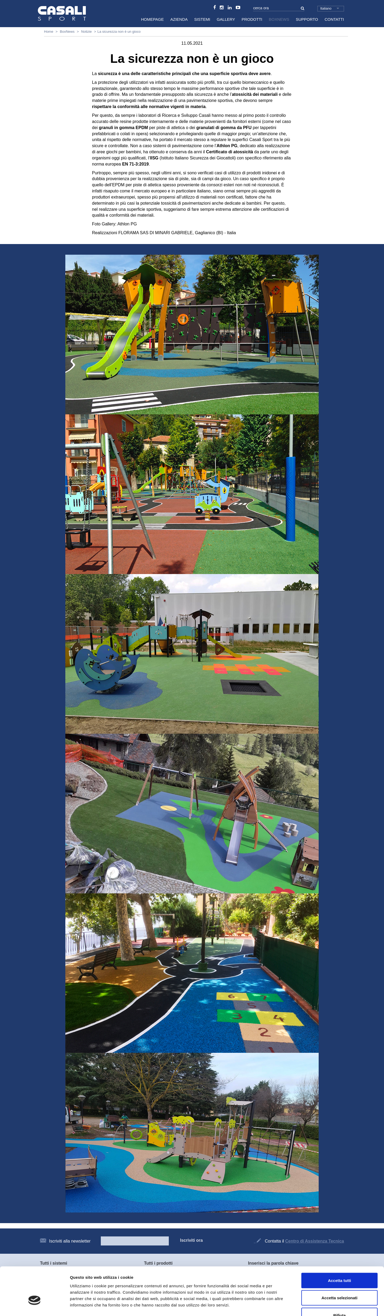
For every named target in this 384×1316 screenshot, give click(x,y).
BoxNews (279, 19)
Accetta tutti (339, 1246)
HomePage (152, 19)
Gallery (226, 19)
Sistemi (202, 19)
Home (48, 32)
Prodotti (252, 19)
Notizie (86, 32)
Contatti (334, 19)
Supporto (307, 19)
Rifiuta (339, 1281)
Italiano (325, 8)
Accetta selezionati (339, 1263)
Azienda (179, 19)
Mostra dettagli (280, 1305)
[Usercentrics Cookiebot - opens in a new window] (34, 1306)
